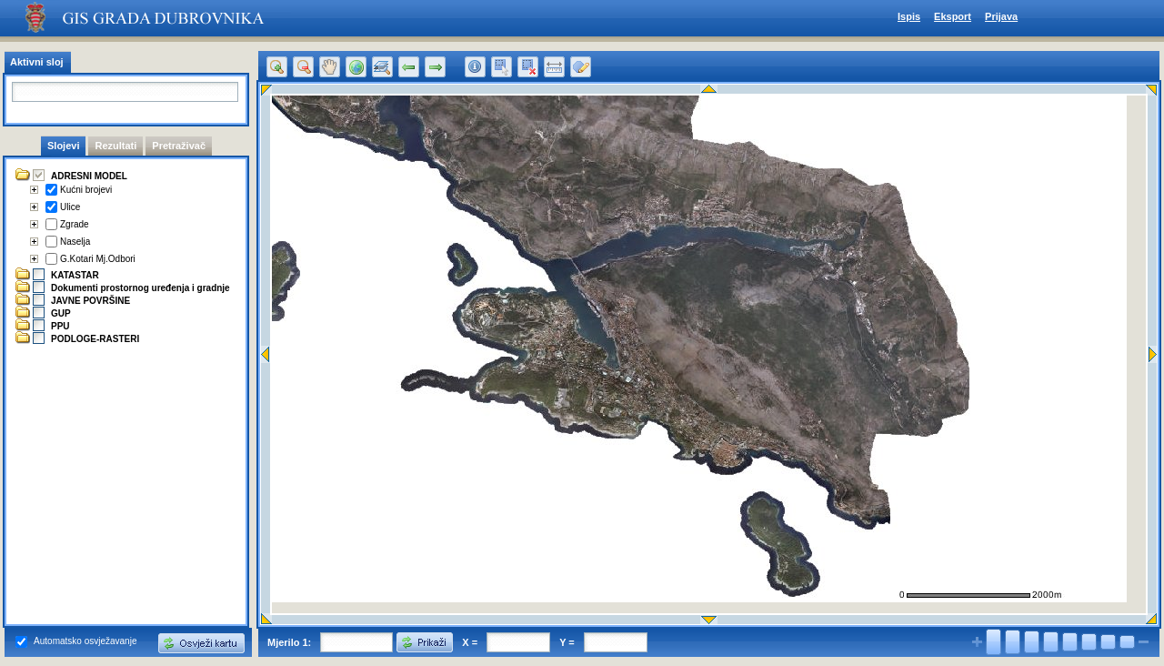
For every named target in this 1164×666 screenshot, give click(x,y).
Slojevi (63, 145)
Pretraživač (179, 145)
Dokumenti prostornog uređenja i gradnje (140, 288)
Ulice (70, 207)
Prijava (1001, 16)
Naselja (75, 242)
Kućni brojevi (86, 190)
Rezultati (115, 145)
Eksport (952, 16)
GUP (61, 313)
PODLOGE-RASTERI (95, 339)
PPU (60, 326)
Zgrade (74, 224)
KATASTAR (75, 275)
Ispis (909, 16)
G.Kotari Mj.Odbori (97, 259)
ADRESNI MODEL (89, 176)
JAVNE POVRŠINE (90, 301)
